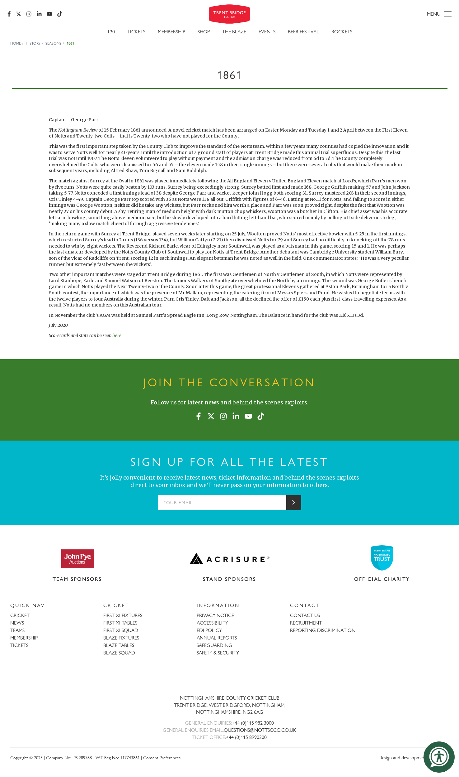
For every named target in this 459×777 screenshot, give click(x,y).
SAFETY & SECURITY (218, 653)
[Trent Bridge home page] (229, 677)
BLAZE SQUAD (119, 653)
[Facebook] (9, 14)
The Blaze (234, 32)
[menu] (380, 14)
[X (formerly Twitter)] (18, 14)
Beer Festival (303, 32)
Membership (171, 32)
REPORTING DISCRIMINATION (322, 630)
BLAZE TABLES (118, 645)
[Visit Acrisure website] (230, 558)
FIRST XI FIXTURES (122, 615)
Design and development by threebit (413, 757)
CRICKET (20, 615)
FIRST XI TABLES (120, 623)
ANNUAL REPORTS (217, 638)
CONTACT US (305, 615)
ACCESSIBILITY (212, 623)
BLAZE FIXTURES (121, 638)
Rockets (341, 32)
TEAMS (17, 630)
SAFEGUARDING (214, 645)
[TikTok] (59, 14)
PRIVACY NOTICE (215, 615)
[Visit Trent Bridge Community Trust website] (382, 558)
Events (267, 32)
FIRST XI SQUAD (120, 630)
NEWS (17, 623)
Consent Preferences (161, 757)
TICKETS (19, 645)
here (116, 335)
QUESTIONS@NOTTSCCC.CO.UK (260, 730)
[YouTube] (49, 14)
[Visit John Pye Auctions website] (77, 558)
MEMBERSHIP (24, 638)
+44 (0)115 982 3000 (253, 723)
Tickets (136, 32)
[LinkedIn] (39, 14)
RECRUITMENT (306, 623)
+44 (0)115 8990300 (246, 737)
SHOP (204, 32)
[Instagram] (29, 14)
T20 (111, 32)
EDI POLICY (209, 630)
